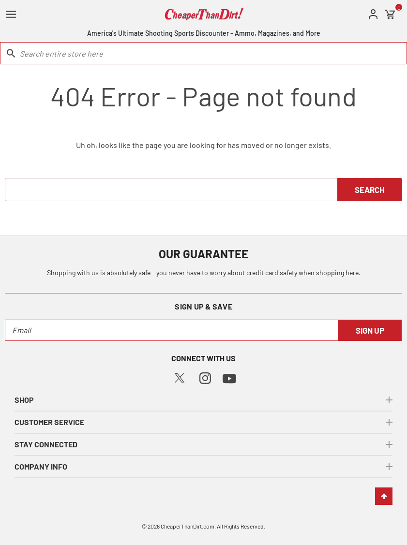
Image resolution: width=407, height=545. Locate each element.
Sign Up (370, 330)
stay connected (46, 444)
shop (24, 399)
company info (41, 466)
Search (370, 189)
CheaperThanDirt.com (187, 526)
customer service (49, 422)
